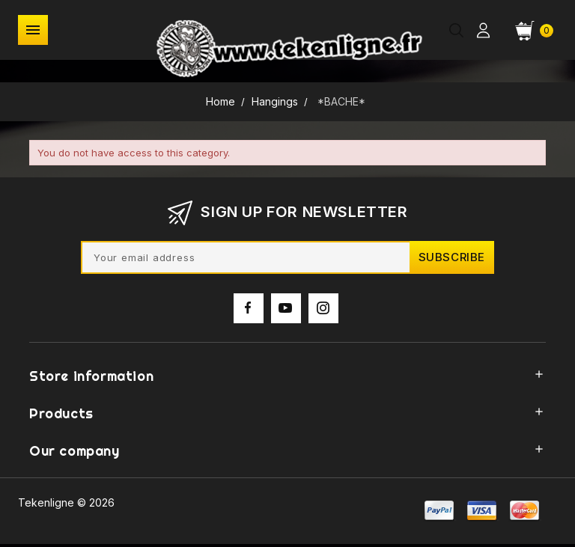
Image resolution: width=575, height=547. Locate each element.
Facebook (249, 323)
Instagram (323, 323)
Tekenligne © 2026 (66, 502)
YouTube (286, 323)
